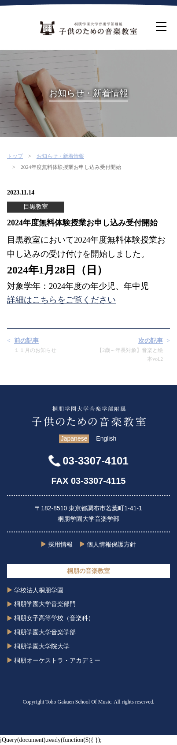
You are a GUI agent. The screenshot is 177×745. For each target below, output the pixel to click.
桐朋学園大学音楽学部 (45, 632)
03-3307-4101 (95, 461)
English (106, 438)
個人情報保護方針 (111, 544)
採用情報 (60, 544)
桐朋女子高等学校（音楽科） (54, 617)
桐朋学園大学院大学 (42, 646)
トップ (15, 156)
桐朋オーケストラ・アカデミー (57, 660)
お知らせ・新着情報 (60, 156)
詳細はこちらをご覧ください (61, 299)
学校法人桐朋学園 (38, 590)
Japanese (74, 438)
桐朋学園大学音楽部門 (45, 603)
